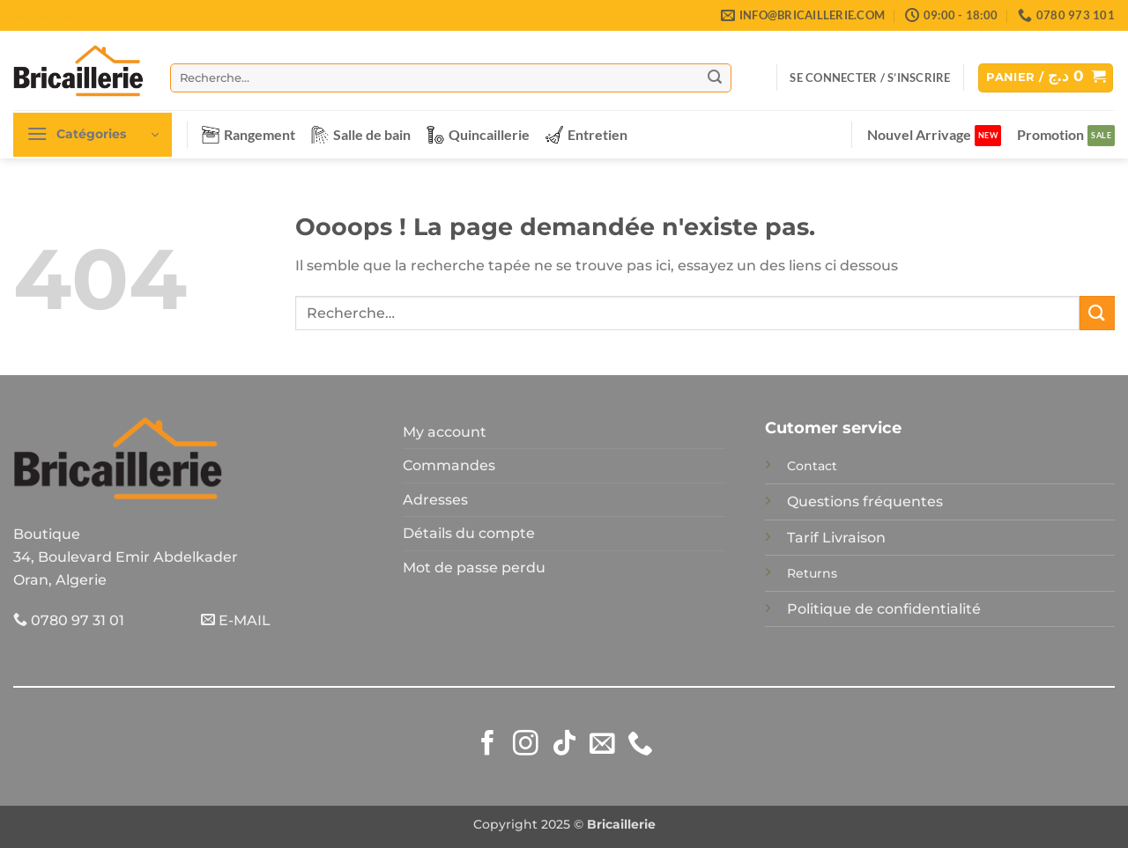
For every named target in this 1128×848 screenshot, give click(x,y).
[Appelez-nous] (640, 745)
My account (444, 432)
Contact (812, 466)
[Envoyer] (715, 77)
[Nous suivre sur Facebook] (488, 745)
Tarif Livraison (836, 537)
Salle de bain (361, 135)
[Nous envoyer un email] (602, 745)
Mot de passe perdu (474, 567)
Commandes (449, 465)
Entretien (586, 135)
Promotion (1050, 134)
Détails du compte (469, 533)
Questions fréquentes (865, 501)
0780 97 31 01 (68, 620)
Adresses (435, 499)
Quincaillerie (478, 135)
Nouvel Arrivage (919, 134)
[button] (870, 77)
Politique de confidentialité (884, 609)
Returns (812, 573)
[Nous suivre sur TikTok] (564, 745)
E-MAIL (236, 620)
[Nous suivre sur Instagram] (525, 745)
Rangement (248, 135)
